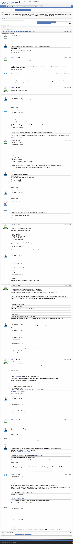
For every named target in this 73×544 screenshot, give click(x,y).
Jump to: (67, 536)
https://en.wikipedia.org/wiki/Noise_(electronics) (18, 391)
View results (3, 27)
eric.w (5, 464)
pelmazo (5, 474)
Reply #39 (12, 285)
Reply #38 (12, 253)
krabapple (5, 110)
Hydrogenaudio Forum (7, 534)
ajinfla (5, 42)
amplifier (36, 455)
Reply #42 (12, 396)
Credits (7, 542)
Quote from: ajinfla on (17, 142)
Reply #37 (12, 224)
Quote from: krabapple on (18, 155)
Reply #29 (12, 87)
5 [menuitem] (10, 29)
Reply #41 (12, 359)
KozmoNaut (5, 201)
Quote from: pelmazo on (18, 508)
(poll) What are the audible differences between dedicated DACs (25, 534)
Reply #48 (12, 474)
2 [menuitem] (6, 29)
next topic (70, 31)
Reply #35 (12, 201)
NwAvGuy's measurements (30, 298)
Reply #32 (12, 140)
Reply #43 (12, 419)
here (53, 15)
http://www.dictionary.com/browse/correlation (22, 451)
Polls (13, 534)
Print (70, 29)
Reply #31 (12, 110)
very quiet (53, 448)
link (29, 242)
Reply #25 (12, 35)
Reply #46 (12, 444)
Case (5, 35)
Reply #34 (12, 190)
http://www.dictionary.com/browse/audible (17, 414)
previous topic (66, 31)
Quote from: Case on (17, 98)
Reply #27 (12, 57)
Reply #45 (12, 437)
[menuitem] (3, 27)
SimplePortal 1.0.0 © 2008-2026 (12, 542)
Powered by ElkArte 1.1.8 (3, 542)
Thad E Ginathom (5, 72)
